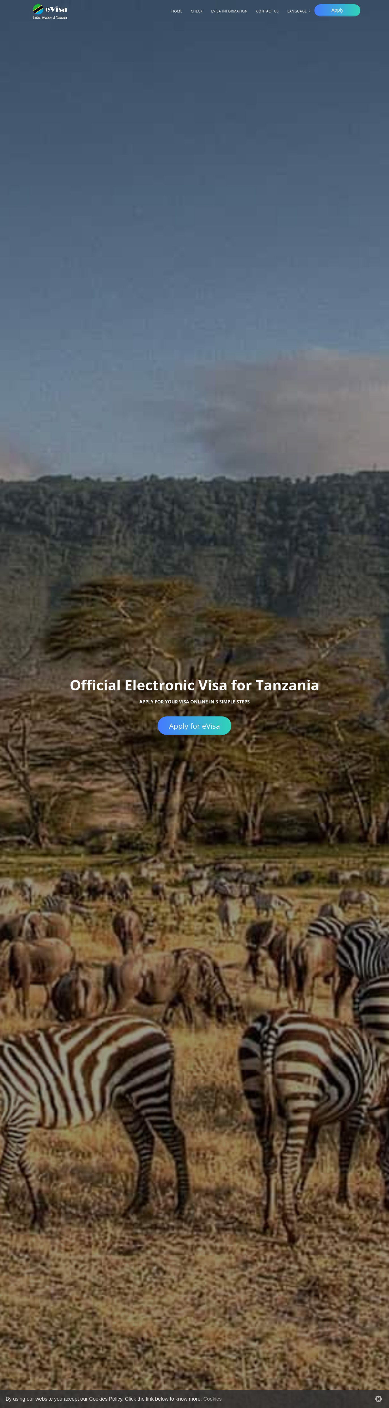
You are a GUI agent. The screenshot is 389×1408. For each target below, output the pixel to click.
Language (297, 11)
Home (177, 11)
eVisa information (229, 11)
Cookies (212, 1399)
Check (197, 11)
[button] (378, 1399)
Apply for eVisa (194, 725)
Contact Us (267, 11)
